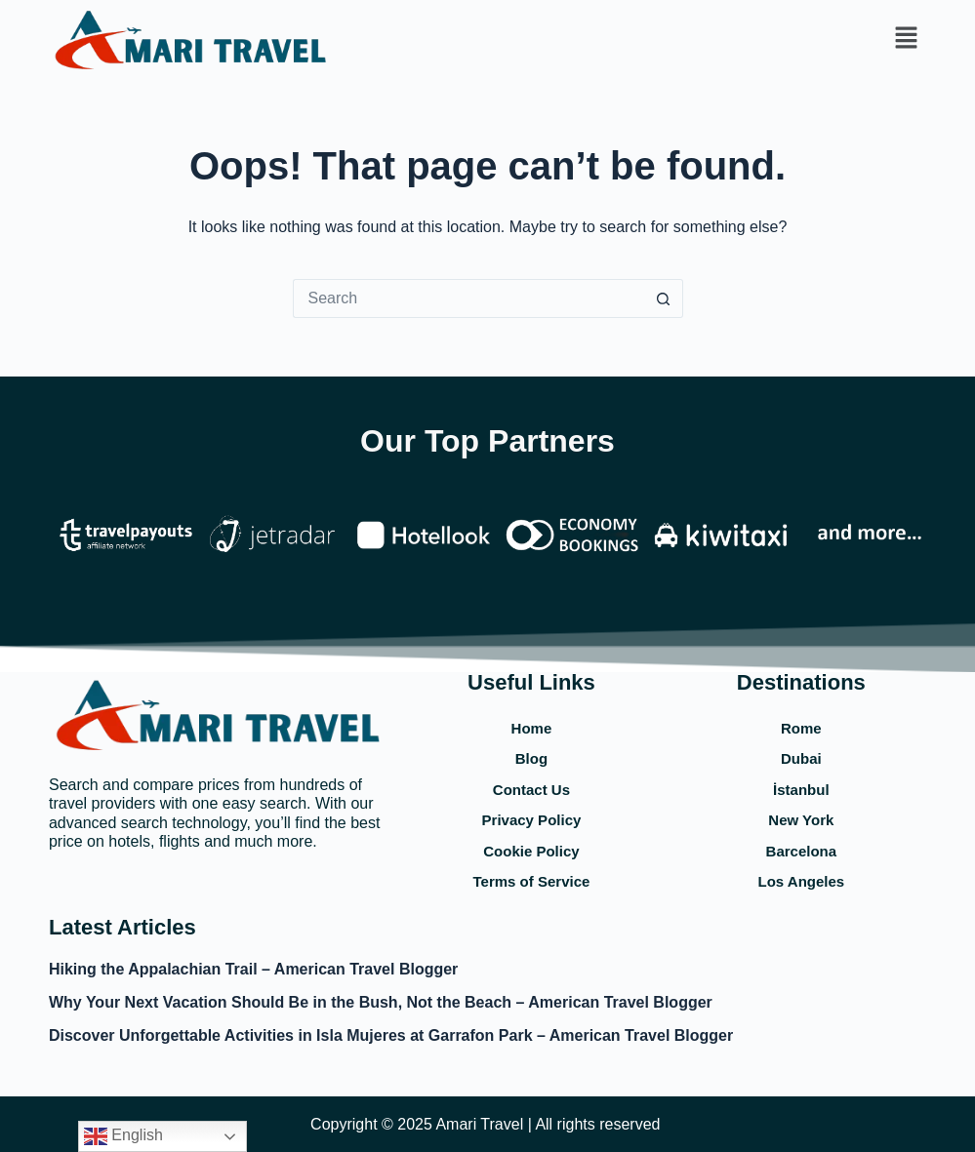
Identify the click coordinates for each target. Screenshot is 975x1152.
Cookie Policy (531, 851)
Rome (801, 728)
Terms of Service (531, 881)
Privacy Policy (532, 820)
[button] (906, 39)
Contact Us (531, 789)
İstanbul (801, 789)
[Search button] (663, 298)
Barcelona (801, 851)
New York (800, 820)
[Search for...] (468, 298)
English (123, 1136)
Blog (531, 758)
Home (531, 728)
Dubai (801, 758)
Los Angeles (801, 881)
